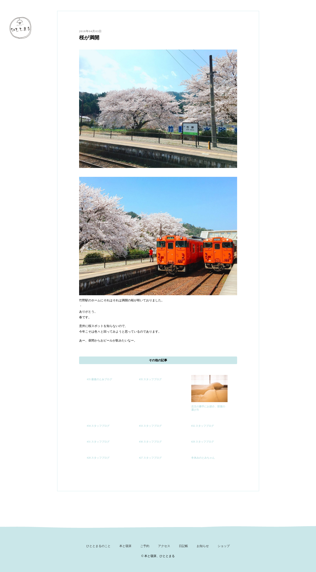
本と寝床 (125, 546)
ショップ (224, 546)
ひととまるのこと (98, 546)
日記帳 (183, 546)
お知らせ (203, 546)
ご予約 (144, 546)
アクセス (164, 546)
